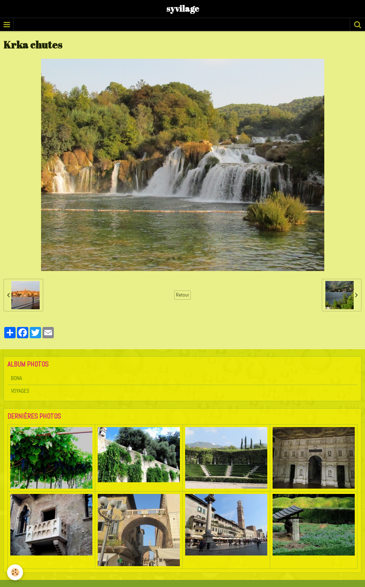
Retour (182, 295)
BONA (16, 378)
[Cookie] (15, 572)
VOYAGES (20, 391)
